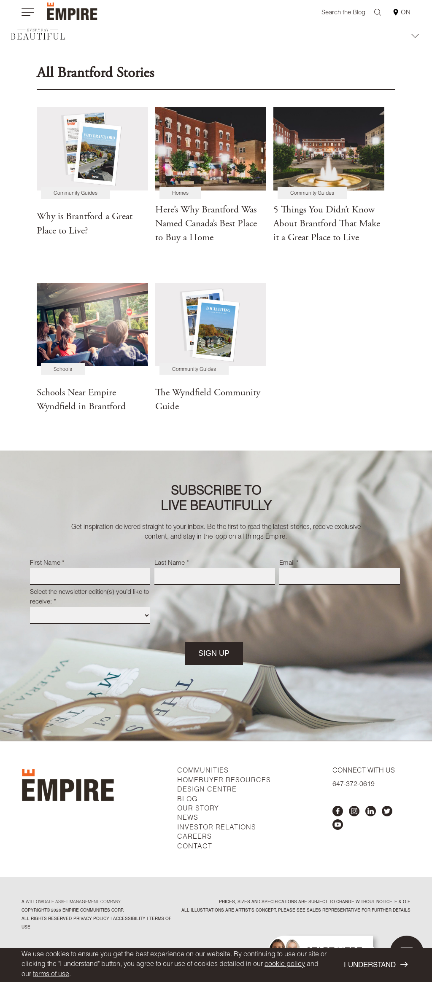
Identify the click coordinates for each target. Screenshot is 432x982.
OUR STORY (198, 809)
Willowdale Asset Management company (73, 902)
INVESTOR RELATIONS (216, 828)
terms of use (51, 974)
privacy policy (91, 919)
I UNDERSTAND (376, 965)
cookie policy (285, 964)
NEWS (187, 818)
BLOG (187, 800)
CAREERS (194, 837)
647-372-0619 (353, 784)
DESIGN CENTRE (207, 790)
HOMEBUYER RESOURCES (224, 781)
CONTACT (194, 847)
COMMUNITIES (203, 771)
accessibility (129, 919)
